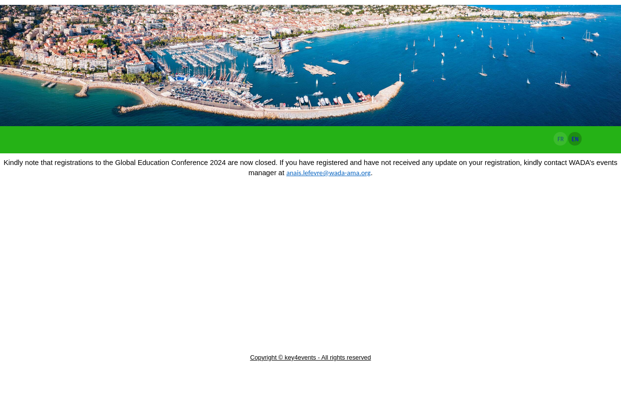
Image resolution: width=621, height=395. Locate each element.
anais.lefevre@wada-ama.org (328, 172)
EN (575, 139)
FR (560, 139)
